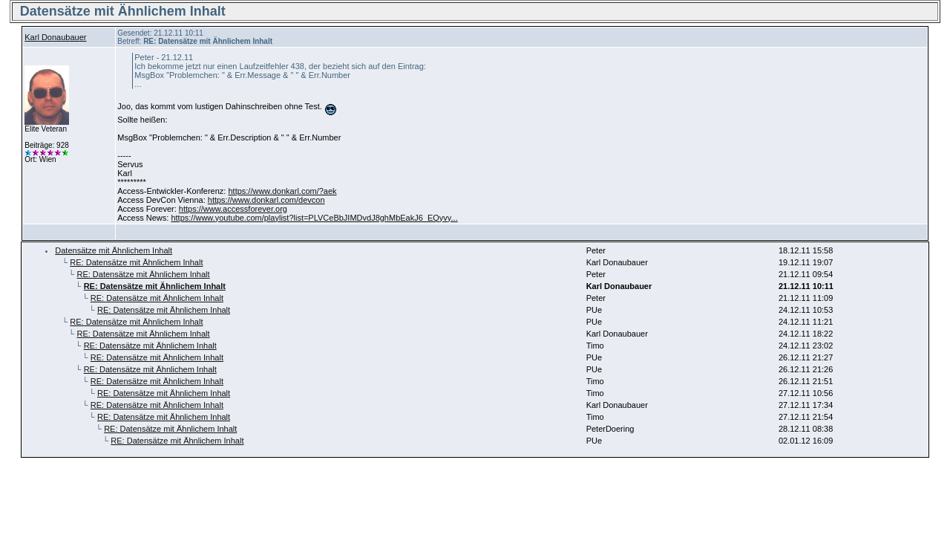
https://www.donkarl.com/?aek (282, 191)
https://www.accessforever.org (233, 208)
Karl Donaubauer (55, 37)
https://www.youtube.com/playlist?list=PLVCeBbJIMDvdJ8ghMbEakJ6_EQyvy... (314, 217)
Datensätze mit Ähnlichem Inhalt (113, 250)
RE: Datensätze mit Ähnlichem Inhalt (136, 262)
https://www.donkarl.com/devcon (266, 199)
